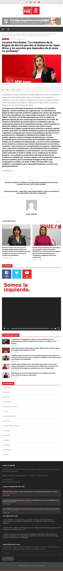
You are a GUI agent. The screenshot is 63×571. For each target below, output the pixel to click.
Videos (5, 454)
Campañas (7, 387)
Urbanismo (7, 450)
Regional (10, 34)
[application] (31, 314)
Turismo (6, 445)
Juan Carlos (22, 39)
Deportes (6, 397)
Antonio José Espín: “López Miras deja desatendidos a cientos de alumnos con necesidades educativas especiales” (31, 191)
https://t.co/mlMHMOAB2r (24, 502)
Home (3, 34)
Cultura (6, 392)
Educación (7, 402)
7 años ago (6, 495)
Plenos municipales (10, 425)
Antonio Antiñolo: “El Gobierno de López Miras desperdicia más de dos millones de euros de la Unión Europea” (31, 182)
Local (5, 411)
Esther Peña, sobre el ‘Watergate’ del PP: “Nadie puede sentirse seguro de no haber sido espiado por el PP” (32, 528)
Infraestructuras (10, 406)
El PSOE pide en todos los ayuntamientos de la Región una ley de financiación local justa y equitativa (33, 374)
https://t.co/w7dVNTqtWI (10, 510)
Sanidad (6, 440)
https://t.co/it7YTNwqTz (9, 493)
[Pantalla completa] (58, 329)
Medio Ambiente (9, 416)
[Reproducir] (5, 329)
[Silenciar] (55, 329)
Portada (6, 430)
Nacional (7, 421)
